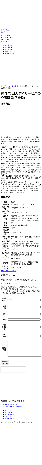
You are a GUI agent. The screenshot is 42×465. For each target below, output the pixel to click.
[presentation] (13, 403)
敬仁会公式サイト (7, 37)
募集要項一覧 (9, 53)
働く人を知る (9, 49)
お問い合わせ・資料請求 (13, 440)
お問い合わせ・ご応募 (8, 271)
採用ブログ (9, 51)
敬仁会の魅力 (9, 47)
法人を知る (9, 45)
